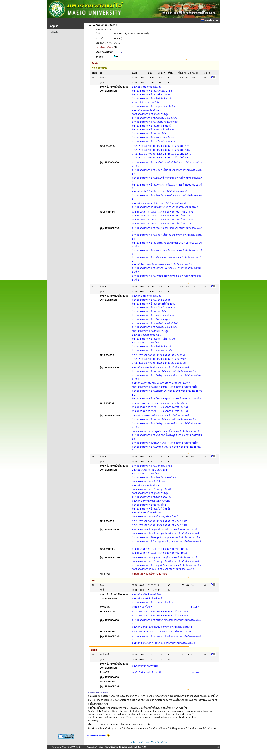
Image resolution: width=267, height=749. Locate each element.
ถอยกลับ (54, 32)
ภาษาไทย (208, 20)
